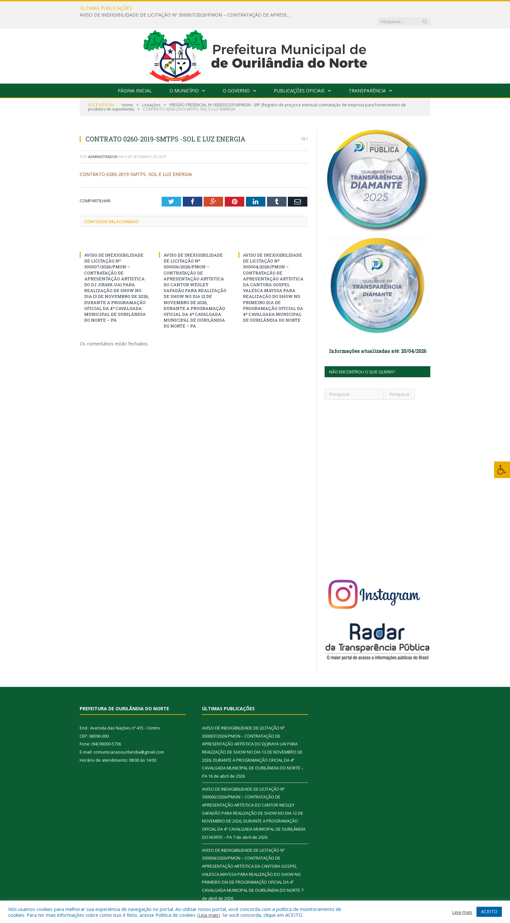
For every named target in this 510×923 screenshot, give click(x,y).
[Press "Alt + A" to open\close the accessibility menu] (502, 470)
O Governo (236, 77)
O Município (184, 77)
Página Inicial (135, 77)
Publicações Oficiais (299, 77)
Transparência (367, 77)
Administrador (102, 143)
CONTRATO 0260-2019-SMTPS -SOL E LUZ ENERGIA (136, 161)
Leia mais (208, 915)
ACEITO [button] (489, 911)
